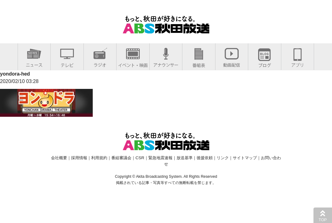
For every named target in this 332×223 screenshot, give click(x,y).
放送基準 (185, 157)
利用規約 (99, 157)
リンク (223, 157)
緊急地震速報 (160, 157)
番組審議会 (121, 157)
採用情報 (79, 157)
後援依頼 (205, 157)
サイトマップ (245, 157)
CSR (139, 157)
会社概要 (59, 157)
